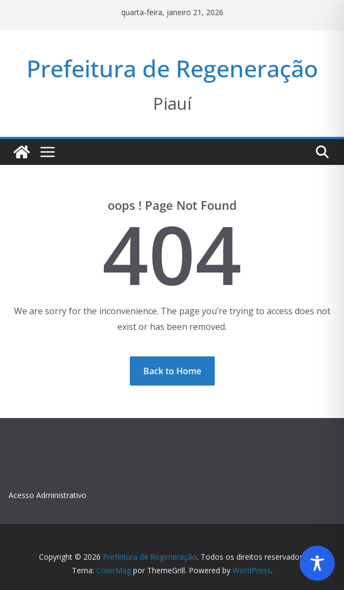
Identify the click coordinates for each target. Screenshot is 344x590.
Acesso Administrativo (48, 495)
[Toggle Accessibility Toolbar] (317, 563)
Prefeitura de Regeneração (172, 68)
